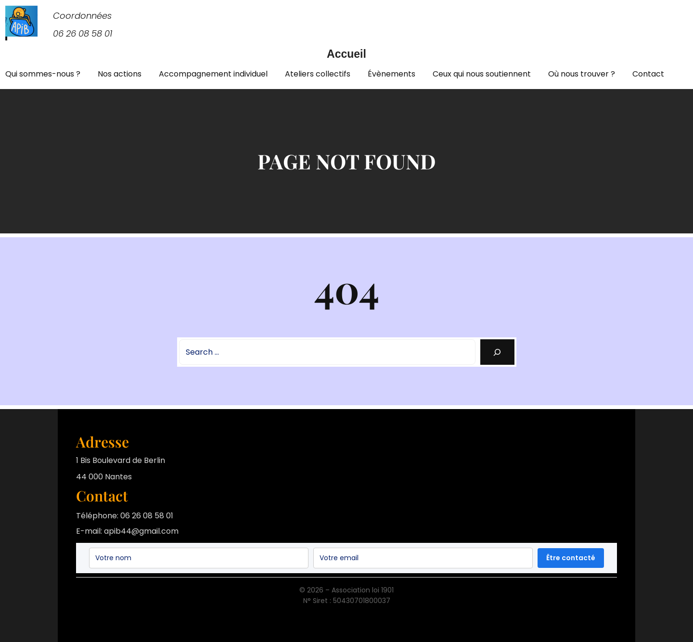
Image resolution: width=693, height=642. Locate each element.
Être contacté (570, 558)
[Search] (497, 352)
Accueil (346, 54)
